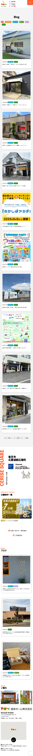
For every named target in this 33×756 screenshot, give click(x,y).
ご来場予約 (13, 4)
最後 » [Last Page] (27, 438)
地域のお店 (15, 22)
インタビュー (8, 22)
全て (2, 22)
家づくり (22, 22)
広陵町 (27, 22)
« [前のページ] (11, 438)
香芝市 (3, 24)
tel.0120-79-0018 (7, 713)
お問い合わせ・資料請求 (18, 531)
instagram (13, 3)
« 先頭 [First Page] (8, 438)
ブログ (13, 6)
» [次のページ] (24, 438)
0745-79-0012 (6, 716)
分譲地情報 (13, 1)
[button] (13, 729)
